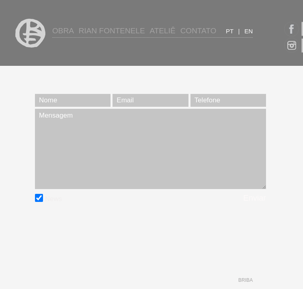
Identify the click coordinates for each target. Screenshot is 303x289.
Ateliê (163, 30)
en (248, 31)
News (48, 199)
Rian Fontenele (112, 30)
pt (229, 31)
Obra (63, 30)
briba (245, 280)
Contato (198, 30)
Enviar (254, 197)
